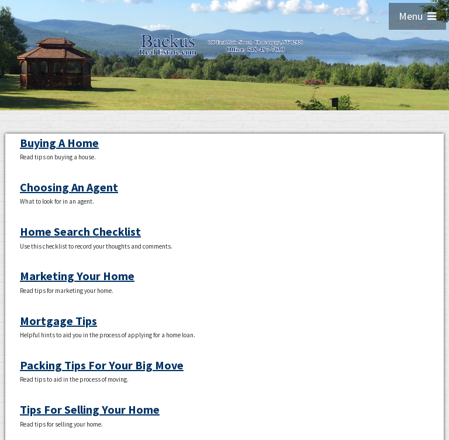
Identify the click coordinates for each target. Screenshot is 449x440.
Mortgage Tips (58, 320)
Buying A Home (59, 142)
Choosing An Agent (69, 187)
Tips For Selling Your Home (90, 409)
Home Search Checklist (80, 231)
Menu (417, 16)
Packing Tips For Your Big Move (102, 365)
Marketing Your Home (77, 275)
